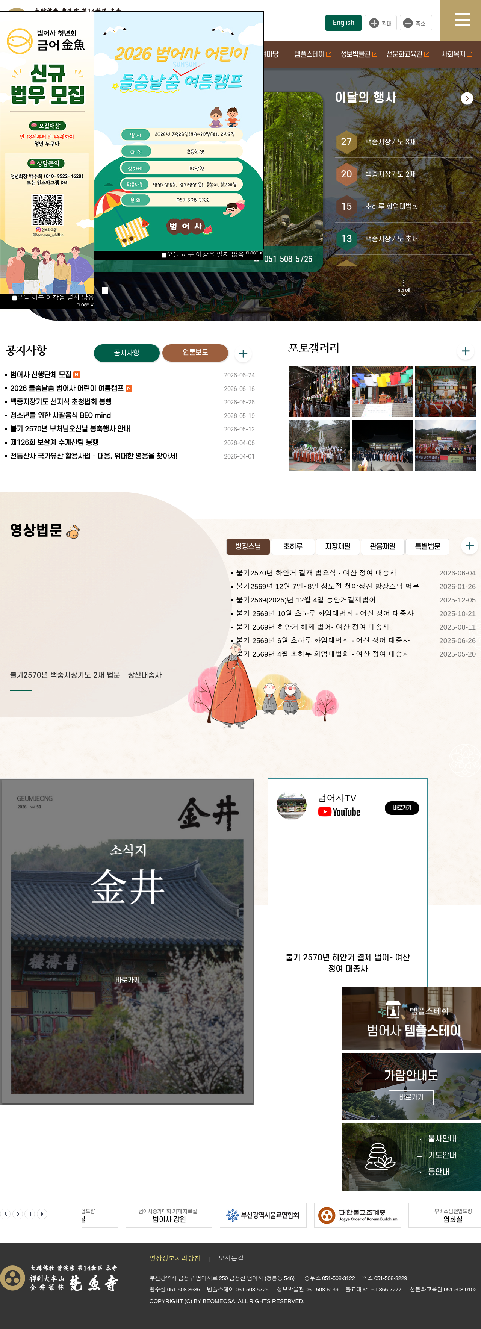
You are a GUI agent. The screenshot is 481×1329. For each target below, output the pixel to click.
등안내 (438, 1172)
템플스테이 (312, 55)
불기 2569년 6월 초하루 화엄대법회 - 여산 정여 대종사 (323, 641)
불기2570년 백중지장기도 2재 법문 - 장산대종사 (86, 675)
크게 (381, 23)
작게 (418, 23)
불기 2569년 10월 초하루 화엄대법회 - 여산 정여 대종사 (325, 614)
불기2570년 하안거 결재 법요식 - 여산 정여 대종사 (316, 573)
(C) (188, 1301)
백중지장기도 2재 (390, 175)
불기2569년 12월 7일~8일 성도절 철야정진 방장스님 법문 (327, 586)
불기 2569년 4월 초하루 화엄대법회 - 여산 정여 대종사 (323, 654)
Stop (105, 290)
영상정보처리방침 (175, 1258)
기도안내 (442, 1155)
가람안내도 (411, 1087)
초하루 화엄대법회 (391, 207)
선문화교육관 (407, 55)
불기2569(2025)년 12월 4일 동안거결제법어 (306, 600)
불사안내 (442, 1139)
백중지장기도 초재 (391, 239)
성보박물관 (358, 55)
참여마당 (266, 55)
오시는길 (231, 1258)
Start (102, 283)
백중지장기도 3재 (390, 142)
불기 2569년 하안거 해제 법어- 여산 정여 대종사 (313, 627)
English (343, 22)
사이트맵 (468, 20)
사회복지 (456, 55)
